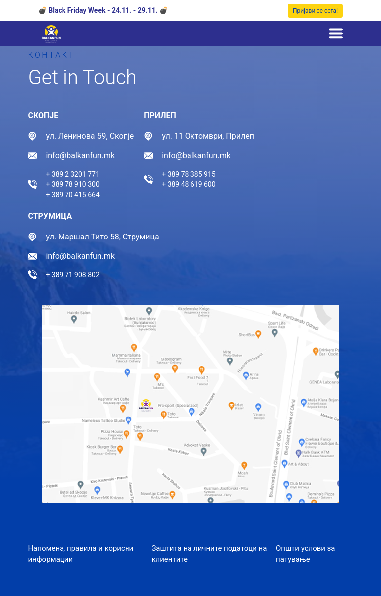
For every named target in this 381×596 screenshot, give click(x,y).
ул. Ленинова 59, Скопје (90, 136)
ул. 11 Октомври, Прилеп (208, 136)
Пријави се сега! (315, 10)
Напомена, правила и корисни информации (80, 554)
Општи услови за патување (305, 554)
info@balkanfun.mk (80, 155)
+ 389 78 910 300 (72, 184)
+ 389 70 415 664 (72, 195)
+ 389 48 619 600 (188, 184)
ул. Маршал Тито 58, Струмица (102, 236)
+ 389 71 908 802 (72, 275)
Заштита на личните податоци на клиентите (209, 554)
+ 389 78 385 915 (188, 174)
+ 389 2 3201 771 (72, 174)
